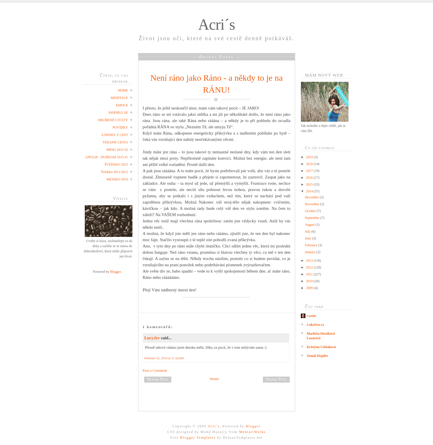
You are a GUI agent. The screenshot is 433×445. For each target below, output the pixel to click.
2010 (310, 281)
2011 (310, 274)
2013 (310, 261)
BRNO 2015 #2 (117, 150)
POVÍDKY (120, 127)
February (311, 245)
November (312, 204)
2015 (310, 184)
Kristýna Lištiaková (321, 347)
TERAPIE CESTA (115, 142)
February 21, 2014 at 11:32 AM (164, 358)
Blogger (115, 272)
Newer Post (158, 379)
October (311, 211)
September (312, 218)
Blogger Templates (198, 438)
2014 (310, 191)
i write (311, 316)
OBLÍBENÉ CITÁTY (113, 120)
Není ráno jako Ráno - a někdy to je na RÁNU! (216, 83)
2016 (310, 178)
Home (214, 379)
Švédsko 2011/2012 (114, 172)
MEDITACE (119, 98)
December (312, 197)
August (310, 225)
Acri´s (216, 24)
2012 (310, 267)
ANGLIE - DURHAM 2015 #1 (106, 157)
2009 (310, 288)
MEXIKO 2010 (117, 179)
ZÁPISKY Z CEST (115, 135)
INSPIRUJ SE (118, 113)
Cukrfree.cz (315, 325)
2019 (310, 157)
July (308, 231)
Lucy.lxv (152, 338)
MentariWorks (252, 432)
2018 (310, 164)
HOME (123, 90)
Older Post (276, 379)
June (308, 238)
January (310, 252)
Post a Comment (155, 370)
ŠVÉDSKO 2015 (116, 164)
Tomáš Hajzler (317, 356)
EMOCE (122, 105)
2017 (310, 171)
